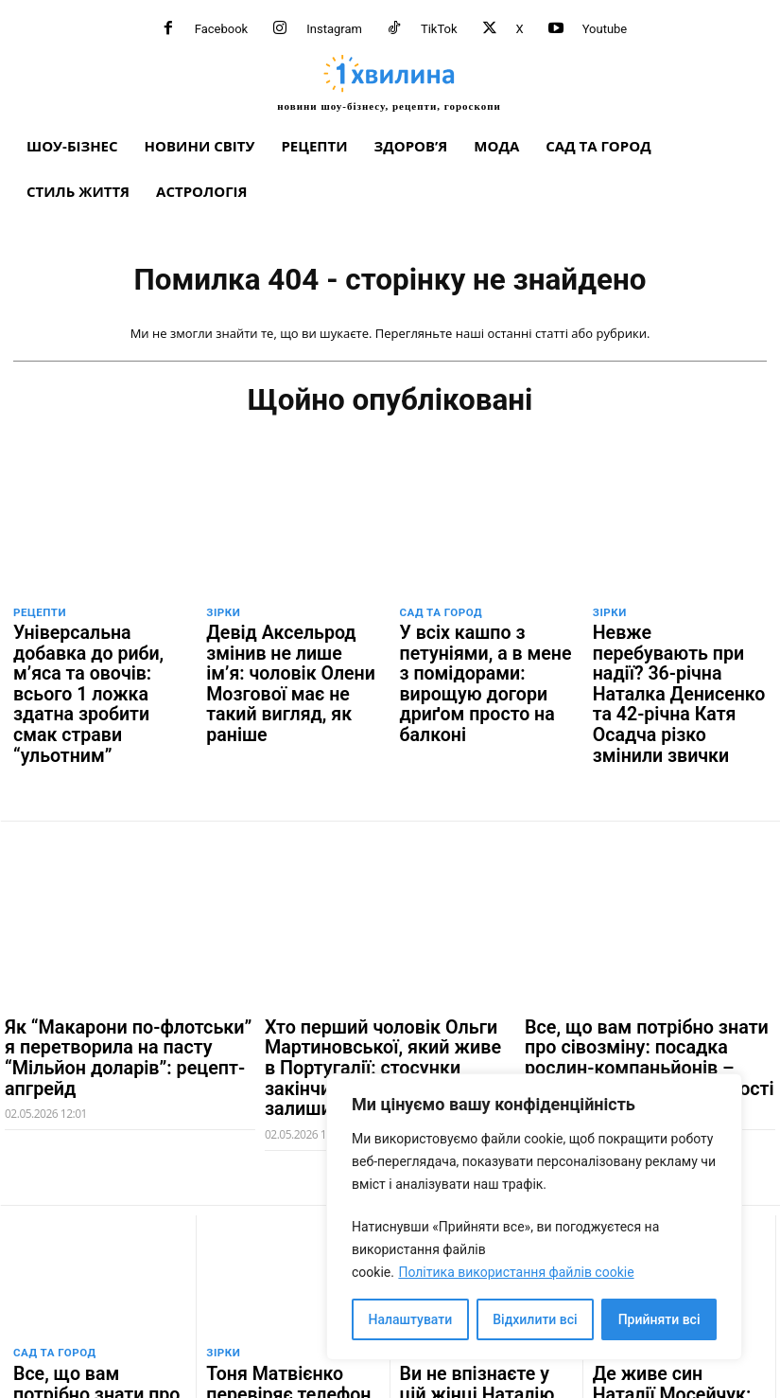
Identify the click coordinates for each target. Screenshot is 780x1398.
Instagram (334, 29)
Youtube (605, 29)
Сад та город (439, 614)
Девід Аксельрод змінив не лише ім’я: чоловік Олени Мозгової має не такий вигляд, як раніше (291, 652)
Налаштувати (411, 1319)
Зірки (222, 614)
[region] (534, 1216)
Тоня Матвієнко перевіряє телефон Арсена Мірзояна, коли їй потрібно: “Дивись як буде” (289, 1308)
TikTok (439, 29)
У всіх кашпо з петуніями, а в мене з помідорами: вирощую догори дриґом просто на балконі (485, 652)
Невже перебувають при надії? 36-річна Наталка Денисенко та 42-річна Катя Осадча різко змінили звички (680, 660)
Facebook (221, 29)
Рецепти (38, 614)
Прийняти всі (659, 1319)
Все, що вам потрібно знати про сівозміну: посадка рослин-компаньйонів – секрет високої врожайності (645, 982)
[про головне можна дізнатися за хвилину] (389, 82)
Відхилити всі (535, 1319)
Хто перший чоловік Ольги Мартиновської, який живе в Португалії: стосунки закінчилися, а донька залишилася (373, 991)
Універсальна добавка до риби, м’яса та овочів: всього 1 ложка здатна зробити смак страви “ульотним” (92, 660)
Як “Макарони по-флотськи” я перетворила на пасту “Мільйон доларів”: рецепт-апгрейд (125, 973)
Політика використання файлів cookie (515, 1272)
